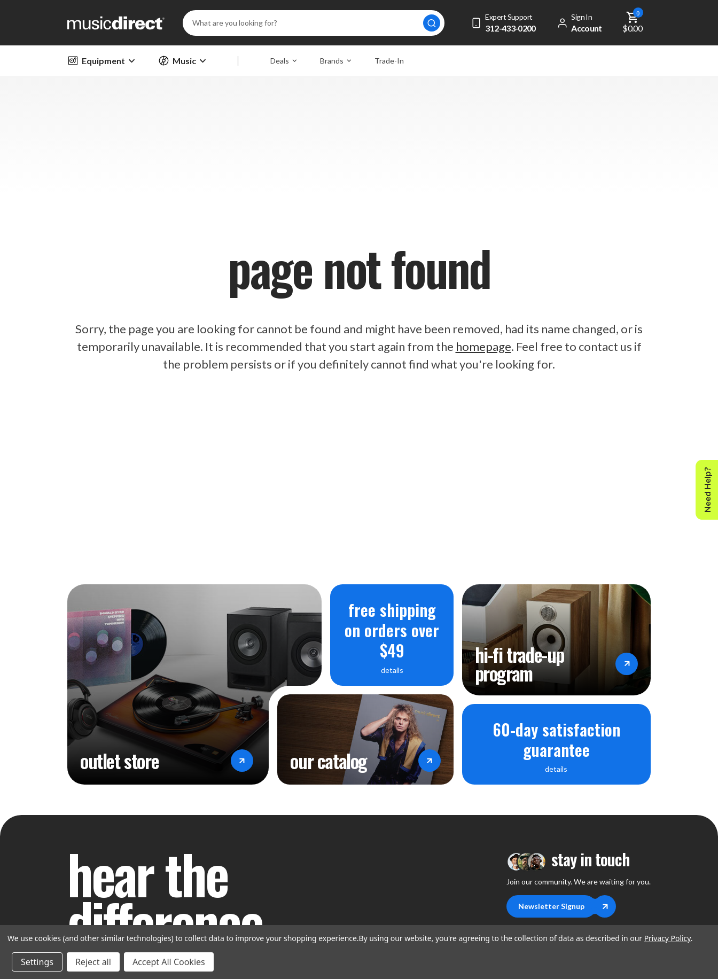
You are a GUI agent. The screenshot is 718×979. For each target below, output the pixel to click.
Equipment (101, 60)
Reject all (93, 962)
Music (182, 60)
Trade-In (389, 60)
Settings (37, 962)
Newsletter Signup (557, 906)
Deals (283, 60)
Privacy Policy (667, 938)
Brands (335, 60)
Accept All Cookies (168, 962)
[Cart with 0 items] (633, 23)
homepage (483, 346)
